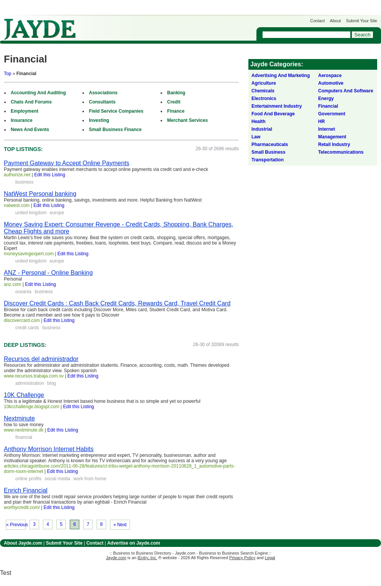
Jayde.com (40, 29)
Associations (103, 92)
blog (51, 383)
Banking (176, 92)
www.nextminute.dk (23, 430)
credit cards (27, 327)
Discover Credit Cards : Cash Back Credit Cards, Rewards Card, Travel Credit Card (117, 303)
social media (57, 478)
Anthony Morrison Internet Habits (49, 449)
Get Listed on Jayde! (130, 25)
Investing (99, 120)
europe (57, 212)
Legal (270, 557)
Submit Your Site (361, 20)
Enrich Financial (26, 490)
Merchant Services (187, 120)
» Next (120, 524)
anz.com (12, 284)
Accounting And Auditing (38, 92)
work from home (89, 478)
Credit (174, 102)
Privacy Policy (242, 557)
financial (23, 437)
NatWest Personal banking (40, 193)
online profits (28, 478)
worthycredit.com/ (22, 507)
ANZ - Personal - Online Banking (48, 272)
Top (7, 73)
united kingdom (30, 212)
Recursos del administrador (41, 359)
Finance (175, 111)
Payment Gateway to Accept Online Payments (66, 163)
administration (29, 383)
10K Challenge (24, 395)
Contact (317, 20)
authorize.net (17, 174)
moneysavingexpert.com (29, 253)
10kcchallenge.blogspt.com (31, 406)
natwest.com (17, 205)
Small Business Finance (115, 129)
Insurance (22, 120)
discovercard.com (22, 320)
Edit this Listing (49, 174)
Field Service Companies (116, 111)
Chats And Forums (31, 102)
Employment (24, 111)
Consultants (102, 102)
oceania (23, 291)
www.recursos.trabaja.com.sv (34, 376)
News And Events (30, 129)
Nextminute (19, 418)
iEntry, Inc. (147, 557)
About (335, 20)
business (24, 182)
